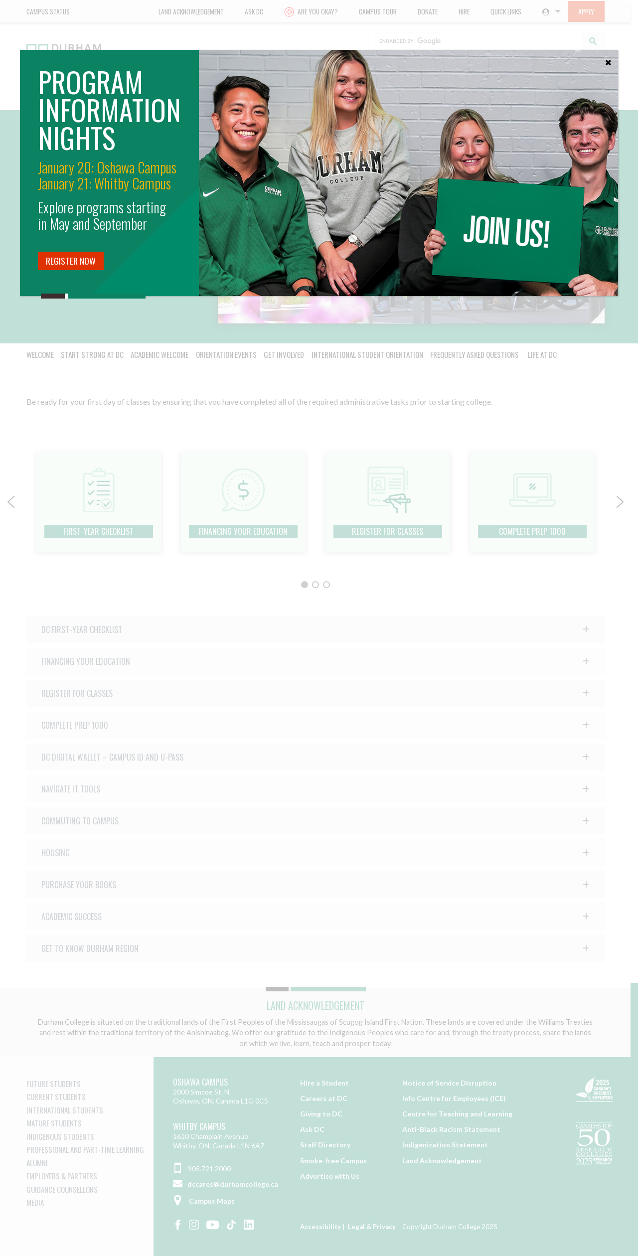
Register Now (71, 260)
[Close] (608, 60)
